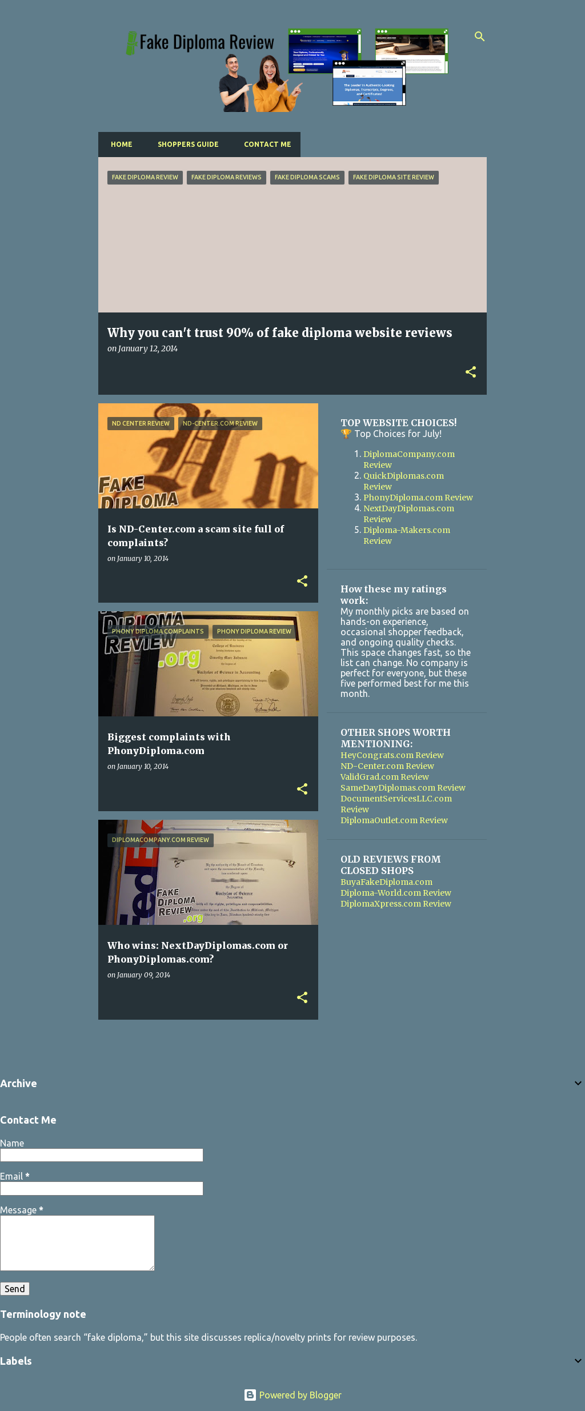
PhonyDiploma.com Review (418, 497)
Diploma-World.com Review (395, 893)
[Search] (480, 36)
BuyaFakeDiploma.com (386, 882)
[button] (471, 372)
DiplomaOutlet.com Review (394, 820)
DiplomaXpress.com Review (395, 904)
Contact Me (264, 144)
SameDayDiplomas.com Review (403, 788)
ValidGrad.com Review (384, 777)
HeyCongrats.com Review (392, 755)
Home (118, 144)
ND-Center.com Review (387, 766)
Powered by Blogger (292, 1395)
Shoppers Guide (184, 144)
